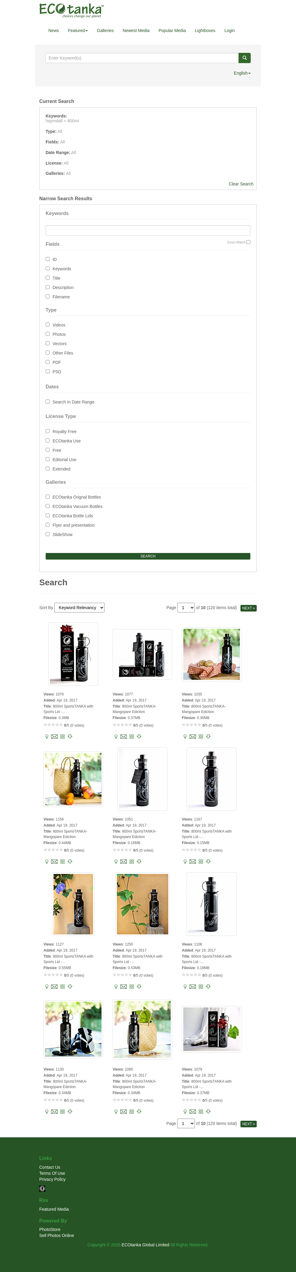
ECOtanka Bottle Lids (73, 515)
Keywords (62, 268)
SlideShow (62, 534)
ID (55, 259)
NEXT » (248, 608)
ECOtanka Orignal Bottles (77, 497)
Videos (59, 325)
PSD (57, 371)
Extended (61, 469)
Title (56, 278)
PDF (57, 362)
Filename (61, 296)
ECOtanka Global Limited (145, 1244)
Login (229, 30)
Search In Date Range (74, 402)
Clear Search (241, 183)
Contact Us (49, 1167)
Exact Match (236, 242)
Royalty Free (64, 431)
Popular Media (172, 30)
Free (57, 450)
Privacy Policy (52, 1179)
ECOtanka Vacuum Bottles (77, 506)
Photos (59, 334)
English (242, 73)
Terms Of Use (52, 1173)
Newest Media (136, 30)
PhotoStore (49, 1229)
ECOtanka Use (67, 440)
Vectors (60, 343)
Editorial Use (64, 459)
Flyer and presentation (74, 525)
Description (63, 287)
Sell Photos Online (56, 1235)
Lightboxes (205, 30)
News (53, 30)
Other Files (63, 353)
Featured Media (54, 1209)
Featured (78, 30)
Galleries (105, 30)
